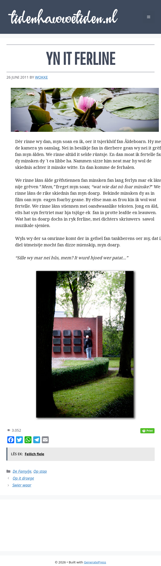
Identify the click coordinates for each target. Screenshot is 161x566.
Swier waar (21, 485)
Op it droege (23, 478)
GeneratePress (95, 562)
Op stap (40, 471)
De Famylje (22, 471)
